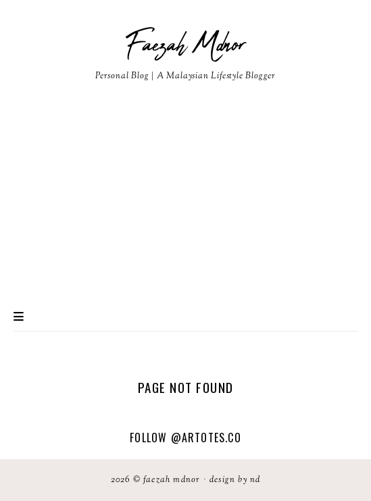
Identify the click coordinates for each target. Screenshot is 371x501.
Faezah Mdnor (185, 45)
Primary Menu (19, 316)
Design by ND (234, 480)
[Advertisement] (185, 200)
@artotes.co (206, 437)
